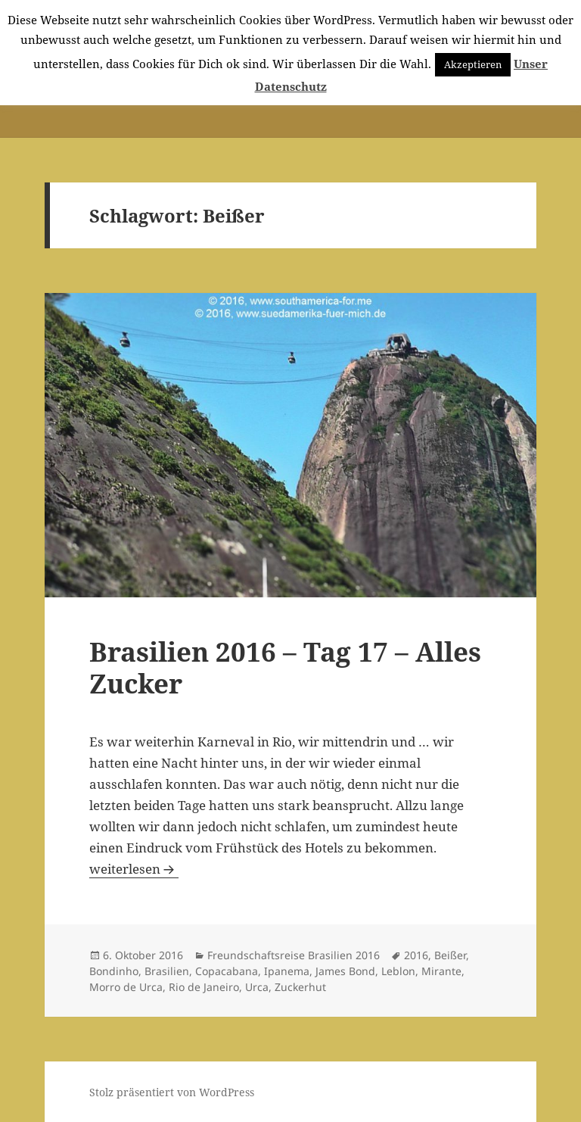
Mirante (441, 971)
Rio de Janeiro (204, 987)
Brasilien (166, 971)
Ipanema (286, 971)
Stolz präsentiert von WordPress (171, 1092)
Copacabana (226, 971)
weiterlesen (134, 868)
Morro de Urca (126, 987)
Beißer (450, 955)
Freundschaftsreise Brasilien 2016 (293, 955)
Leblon (398, 971)
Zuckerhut (300, 987)
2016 (416, 955)
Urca (257, 987)
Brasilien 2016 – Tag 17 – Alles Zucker (285, 667)
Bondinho (113, 971)
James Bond (345, 971)
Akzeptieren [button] (473, 64)
